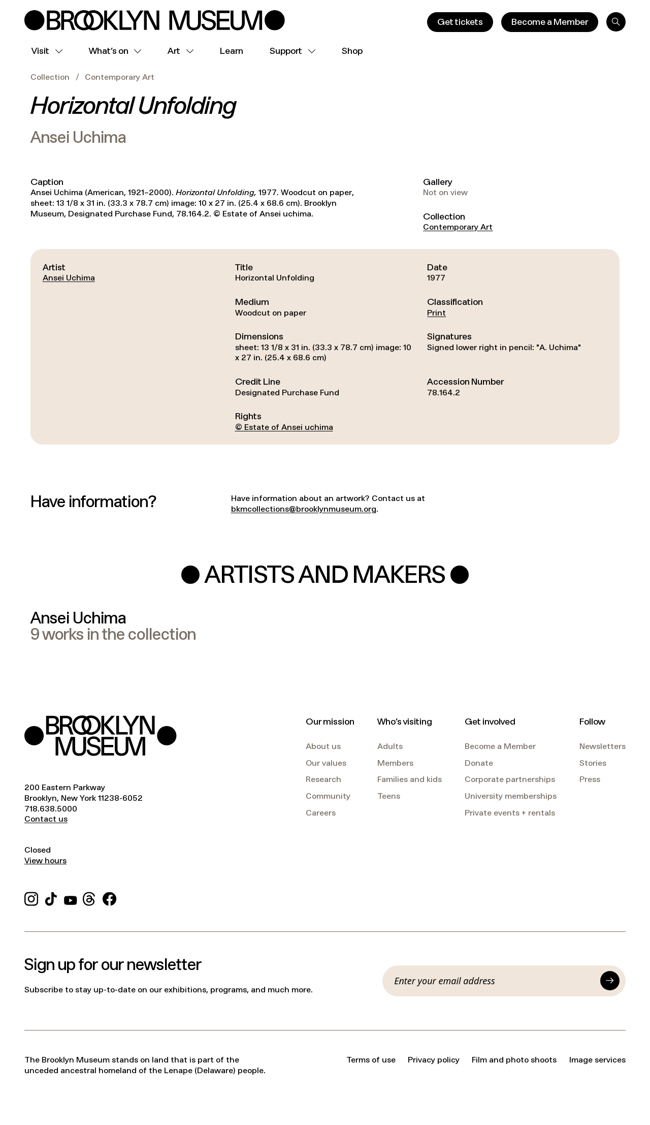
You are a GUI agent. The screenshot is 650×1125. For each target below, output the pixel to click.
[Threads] (89, 898)
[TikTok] (51, 898)
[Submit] (610, 980)
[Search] (616, 22)
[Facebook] (109, 898)
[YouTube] (70, 898)
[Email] (494, 981)
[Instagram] (31, 898)
